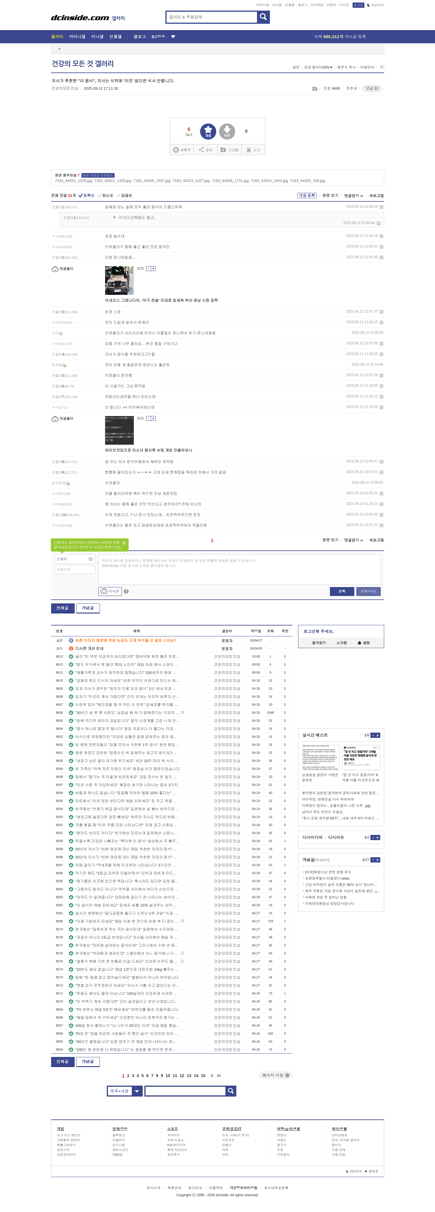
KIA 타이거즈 (176, 1145)
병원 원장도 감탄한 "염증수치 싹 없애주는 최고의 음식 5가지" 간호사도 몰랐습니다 (124, 753)
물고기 (282, 1145)
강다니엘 (119, 1145)
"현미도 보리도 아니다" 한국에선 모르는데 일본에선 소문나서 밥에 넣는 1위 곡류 (124, 833)
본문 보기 (330, 195)
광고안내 (195, 1188)
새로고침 (376, 196)
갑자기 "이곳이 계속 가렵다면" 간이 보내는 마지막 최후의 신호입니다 (124, 697)
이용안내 (367, 67)
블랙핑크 (119, 1135)
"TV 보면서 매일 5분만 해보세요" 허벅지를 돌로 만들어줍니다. (124, 1009)
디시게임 (317, 5)
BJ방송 (158, 36)
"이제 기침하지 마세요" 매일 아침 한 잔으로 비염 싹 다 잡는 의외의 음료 (124, 921)
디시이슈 (336, 837)
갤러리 (57, 36)
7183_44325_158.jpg (307, 181)
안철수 (227, 1145)
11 (175, 1075)
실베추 (182, 150)
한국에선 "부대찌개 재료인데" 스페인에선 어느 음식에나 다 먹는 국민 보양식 (124, 953)
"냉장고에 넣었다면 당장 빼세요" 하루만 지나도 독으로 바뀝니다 (124, 817)
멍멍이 (282, 1135)
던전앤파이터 (66, 1154)
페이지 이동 (275, 1075)
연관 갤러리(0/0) (318, 67)
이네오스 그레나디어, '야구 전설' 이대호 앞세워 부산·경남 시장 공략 (161, 300)
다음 (212, 1076)
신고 (253, 149)
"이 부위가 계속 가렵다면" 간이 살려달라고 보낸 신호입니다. (122, 1001)
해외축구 (173, 1154)
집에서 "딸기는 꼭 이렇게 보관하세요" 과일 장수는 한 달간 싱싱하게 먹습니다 (124, 777)
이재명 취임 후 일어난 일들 (326, 897)
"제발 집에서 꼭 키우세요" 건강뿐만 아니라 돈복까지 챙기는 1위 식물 (124, 1017)
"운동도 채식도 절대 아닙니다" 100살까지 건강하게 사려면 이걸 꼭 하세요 (124, 993)
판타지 (336, 1145)
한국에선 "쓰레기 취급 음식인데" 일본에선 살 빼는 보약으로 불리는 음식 (124, 809)
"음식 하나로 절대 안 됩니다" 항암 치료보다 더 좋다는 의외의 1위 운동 (124, 729)
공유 (205, 149)
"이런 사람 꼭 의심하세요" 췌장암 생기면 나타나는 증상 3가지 (123, 785)
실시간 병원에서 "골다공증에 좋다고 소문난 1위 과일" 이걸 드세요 (124, 913)
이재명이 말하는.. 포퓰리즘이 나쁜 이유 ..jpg (336, 806)
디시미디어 (313, 837)
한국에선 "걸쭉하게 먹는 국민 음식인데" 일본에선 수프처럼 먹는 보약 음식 (124, 929)
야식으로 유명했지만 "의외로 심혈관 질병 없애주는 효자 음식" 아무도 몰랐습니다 (124, 737)
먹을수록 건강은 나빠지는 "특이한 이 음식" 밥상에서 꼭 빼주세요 (124, 841)
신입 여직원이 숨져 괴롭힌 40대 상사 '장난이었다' (342, 885)
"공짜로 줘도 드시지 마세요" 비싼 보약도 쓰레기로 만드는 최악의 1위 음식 (124, 680)
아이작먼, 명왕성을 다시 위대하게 (328, 799)
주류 (280, 1150)
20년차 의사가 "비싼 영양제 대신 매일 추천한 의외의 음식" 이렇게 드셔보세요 (124, 849)
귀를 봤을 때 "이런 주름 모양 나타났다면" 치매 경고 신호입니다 (124, 825)
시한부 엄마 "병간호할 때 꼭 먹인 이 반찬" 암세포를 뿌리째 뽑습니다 (124, 705)
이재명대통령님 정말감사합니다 (329, 904)
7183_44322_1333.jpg (112, 181)
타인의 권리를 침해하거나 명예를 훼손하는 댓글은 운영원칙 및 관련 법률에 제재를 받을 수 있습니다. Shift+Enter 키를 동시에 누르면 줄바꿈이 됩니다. (179, 563)
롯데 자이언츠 (177, 1150)
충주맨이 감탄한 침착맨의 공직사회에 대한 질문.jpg (341, 793)
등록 (342, 591)
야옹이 (282, 1140)
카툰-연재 (339, 1150)
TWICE (118, 1154)
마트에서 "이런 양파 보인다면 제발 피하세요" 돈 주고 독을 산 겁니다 (124, 801)
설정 (296, 67)
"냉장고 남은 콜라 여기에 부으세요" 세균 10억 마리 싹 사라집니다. (124, 761)
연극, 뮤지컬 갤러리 (346, 1140)
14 (196, 1075)
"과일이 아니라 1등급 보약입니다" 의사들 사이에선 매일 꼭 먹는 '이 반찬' (124, 937)
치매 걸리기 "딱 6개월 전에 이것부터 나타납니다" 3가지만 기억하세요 (124, 865)
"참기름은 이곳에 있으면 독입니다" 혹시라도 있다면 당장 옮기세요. (124, 881)
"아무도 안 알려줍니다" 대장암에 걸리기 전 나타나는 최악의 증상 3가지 (124, 897)
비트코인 (228, 1140)
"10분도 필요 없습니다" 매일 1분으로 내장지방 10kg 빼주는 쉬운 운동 (124, 969)
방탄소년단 (120, 1150)
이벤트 (331, 5)
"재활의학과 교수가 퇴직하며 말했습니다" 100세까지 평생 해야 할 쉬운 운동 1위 (124, 672)
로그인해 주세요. (318, 631)
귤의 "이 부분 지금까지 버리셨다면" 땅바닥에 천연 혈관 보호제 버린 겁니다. (124, 656)
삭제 (381, 207)
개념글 (88, 608)
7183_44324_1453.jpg (269, 181)
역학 (225, 1154)
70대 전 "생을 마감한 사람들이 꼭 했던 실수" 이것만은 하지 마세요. (124, 1033)
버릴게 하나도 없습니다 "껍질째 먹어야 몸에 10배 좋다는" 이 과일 (124, 793)
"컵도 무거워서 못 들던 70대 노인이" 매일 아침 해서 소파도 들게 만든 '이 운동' (124, 664)
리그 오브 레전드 (69, 1135)
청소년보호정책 (276, 1188)
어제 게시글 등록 (340, 36)
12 (182, 1075)
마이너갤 (262, 5)
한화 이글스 (175, 1140)
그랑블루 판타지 (68, 1140)
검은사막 (63, 1150)
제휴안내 (174, 1188)
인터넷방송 (340, 1135)
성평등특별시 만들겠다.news (327, 878)
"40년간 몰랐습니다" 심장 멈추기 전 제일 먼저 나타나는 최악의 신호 (124, 1042)
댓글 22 (372, 88)
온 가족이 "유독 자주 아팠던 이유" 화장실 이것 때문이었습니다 (124, 769)
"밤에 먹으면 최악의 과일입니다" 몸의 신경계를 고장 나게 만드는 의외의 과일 (124, 721)
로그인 (358, 5)
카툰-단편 (339, 1154)
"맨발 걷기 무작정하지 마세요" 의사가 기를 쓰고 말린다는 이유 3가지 (124, 985)
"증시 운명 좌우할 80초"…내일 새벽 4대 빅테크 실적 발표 (341, 818)
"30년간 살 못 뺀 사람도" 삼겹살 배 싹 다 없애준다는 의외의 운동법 (124, 713)
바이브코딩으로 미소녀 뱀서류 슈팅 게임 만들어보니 (148, 450)
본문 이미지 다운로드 (98, 175)
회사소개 (154, 1188)
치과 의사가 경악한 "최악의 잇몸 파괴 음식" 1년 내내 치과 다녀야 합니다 (124, 689)
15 (203, 1075)
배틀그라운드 (66, 1145)
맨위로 (371, 1171)
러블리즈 (119, 1140)
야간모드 (375, 5)
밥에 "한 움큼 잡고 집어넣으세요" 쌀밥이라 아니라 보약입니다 (124, 977)
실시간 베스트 (315, 735)
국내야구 (173, 1135)
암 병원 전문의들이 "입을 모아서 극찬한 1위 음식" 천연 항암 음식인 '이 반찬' (124, 745)
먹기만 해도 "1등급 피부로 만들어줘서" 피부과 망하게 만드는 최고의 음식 (124, 873)
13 (189, 1075)
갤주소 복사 (346, 67)
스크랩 (314, 88)
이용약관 (216, 1188)
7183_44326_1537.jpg (151, 181)
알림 (363, 643)
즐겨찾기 (319, 643)
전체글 (63, 608)
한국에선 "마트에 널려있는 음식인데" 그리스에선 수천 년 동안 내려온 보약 (124, 945)
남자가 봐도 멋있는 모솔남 (322, 812)
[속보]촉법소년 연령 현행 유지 (328, 872)
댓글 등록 (307, 195)
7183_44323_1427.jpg (191, 181)
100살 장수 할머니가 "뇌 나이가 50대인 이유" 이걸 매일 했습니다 (124, 1025)
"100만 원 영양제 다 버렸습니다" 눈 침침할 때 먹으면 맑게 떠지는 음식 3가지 (124, 1050)
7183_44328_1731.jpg (230, 181)
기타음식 (283, 1154)
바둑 (225, 1150)
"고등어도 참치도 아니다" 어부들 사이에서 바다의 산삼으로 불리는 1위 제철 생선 (124, 889)
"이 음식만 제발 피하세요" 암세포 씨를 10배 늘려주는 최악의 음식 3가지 (124, 905)
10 (168, 1075)
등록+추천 (368, 591)
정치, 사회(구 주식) (235, 1135)
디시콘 (344, 5)
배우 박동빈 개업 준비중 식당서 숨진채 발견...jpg (342, 891)
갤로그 (303, 5)
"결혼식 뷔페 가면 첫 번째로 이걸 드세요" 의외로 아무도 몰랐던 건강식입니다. (124, 961)
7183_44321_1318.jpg (73, 181)
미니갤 (277, 5)
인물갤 (290, 5)
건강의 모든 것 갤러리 (83, 63)
